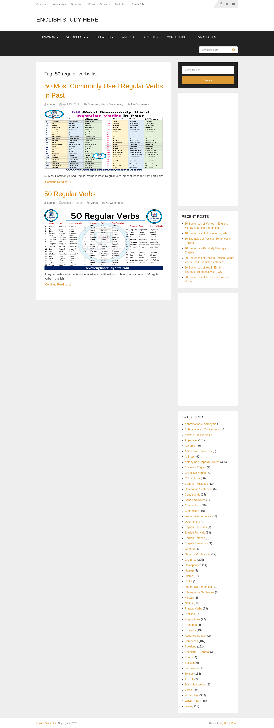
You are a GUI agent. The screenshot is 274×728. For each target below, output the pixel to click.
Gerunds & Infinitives (198, 554)
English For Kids (195, 532)
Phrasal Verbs (193, 608)
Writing (91, 4)
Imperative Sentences (198, 586)
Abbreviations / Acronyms (200, 424)
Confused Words (195, 500)
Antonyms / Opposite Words (202, 462)
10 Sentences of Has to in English (206, 233)
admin (51, 104)
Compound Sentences (198, 489)
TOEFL (189, 679)
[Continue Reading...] (57, 181)
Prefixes (190, 613)
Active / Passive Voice (198, 434)
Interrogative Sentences (199, 592)
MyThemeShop (228, 723)
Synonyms (191, 668)
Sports (189, 657)
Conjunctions (193, 505)
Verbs (104, 104)
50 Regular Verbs (70, 194)
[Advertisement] (208, 148)
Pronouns (191, 624)
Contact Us (120, 4)
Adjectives (191, 440)
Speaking (76, 4)
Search (234, 49)
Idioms (189, 575)
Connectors (192, 510)
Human (189, 570)
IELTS (188, 581)
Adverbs (190, 445)
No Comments (140, 104)
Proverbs (190, 630)
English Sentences (196, 543)
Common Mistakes (196, 483)
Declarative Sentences (199, 516)
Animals (190, 456)
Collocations (192, 478)
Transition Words (195, 684)
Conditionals (192, 494)
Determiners (192, 521)
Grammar (41, 4)
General (104, 4)
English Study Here (67, 19)
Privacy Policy (138, 4)
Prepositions (192, 619)
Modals (189, 597)
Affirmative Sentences (198, 451)
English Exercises (196, 527)
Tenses (189, 673)
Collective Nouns (195, 472)
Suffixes (190, 662)
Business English (195, 467)
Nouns (189, 603)
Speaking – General (197, 651)
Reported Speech (196, 635)
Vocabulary (58, 4)
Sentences (191, 641)
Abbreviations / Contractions (202, 429)
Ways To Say (193, 700)
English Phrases (195, 538)
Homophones (193, 565)
